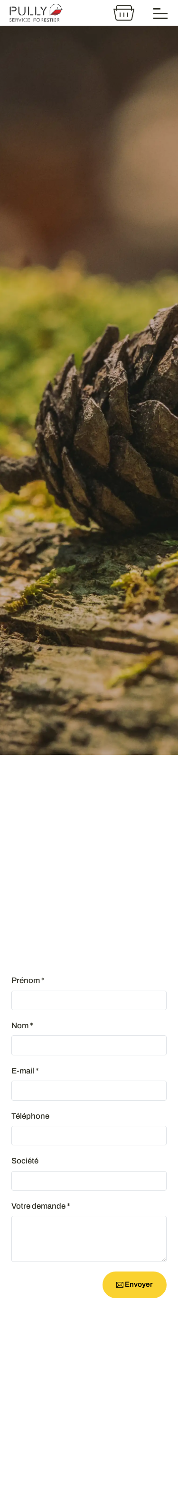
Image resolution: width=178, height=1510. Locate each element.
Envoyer (134, 1284)
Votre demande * (40, 1206)
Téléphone (30, 1116)
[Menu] (161, 13)
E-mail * (25, 1070)
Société (24, 1160)
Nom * (22, 1025)
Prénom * (28, 980)
